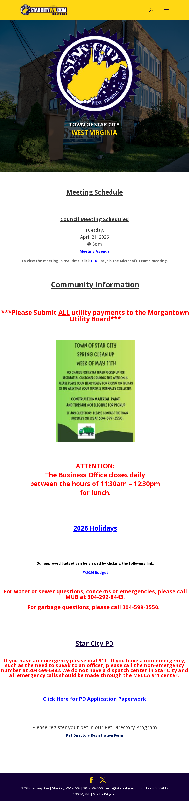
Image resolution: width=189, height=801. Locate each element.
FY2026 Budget (95, 572)
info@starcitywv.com (124, 788)
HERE (95, 260)
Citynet (110, 794)
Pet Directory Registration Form (94, 735)
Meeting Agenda (95, 251)
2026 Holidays (95, 528)
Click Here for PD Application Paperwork (94, 698)
